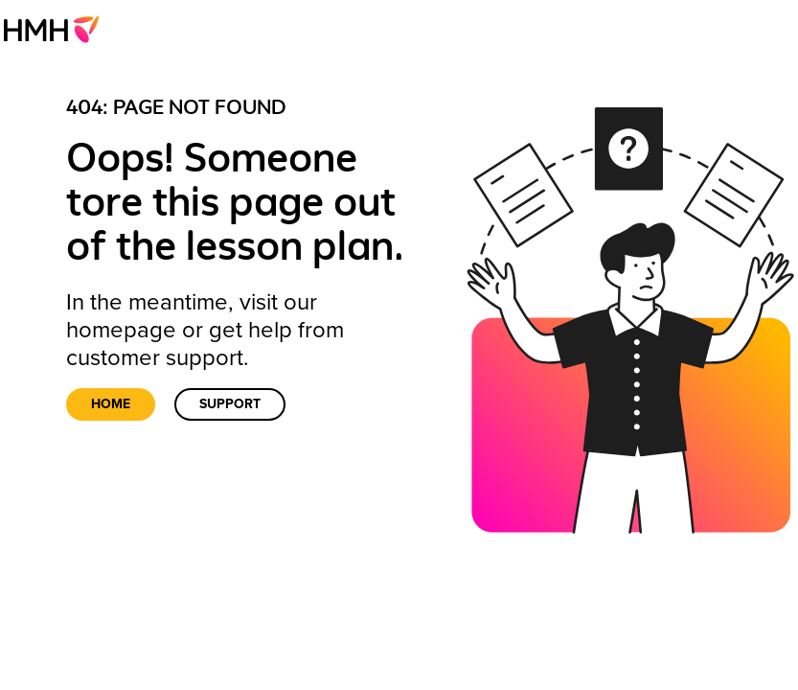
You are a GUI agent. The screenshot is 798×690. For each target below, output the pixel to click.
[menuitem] (57, 29)
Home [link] (110, 404)
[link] (57, 29)
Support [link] (230, 404)
